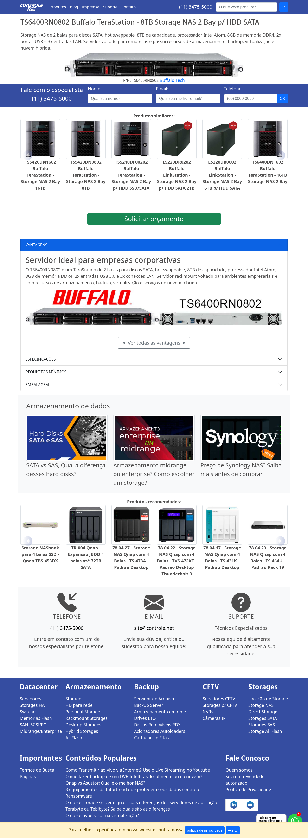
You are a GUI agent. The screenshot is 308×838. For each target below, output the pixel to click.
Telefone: (233, 88)
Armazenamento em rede (160, 712)
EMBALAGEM (37, 384)
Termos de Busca (37, 770)
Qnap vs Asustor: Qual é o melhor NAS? (105, 783)
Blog (74, 7)
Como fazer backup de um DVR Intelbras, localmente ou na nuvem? (133, 776)
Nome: (94, 88)
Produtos (58, 7)
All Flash (73, 738)
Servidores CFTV (219, 699)
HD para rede (79, 705)
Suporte (110, 7)
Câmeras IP (214, 718)
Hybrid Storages (81, 731)
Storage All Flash (265, 731)
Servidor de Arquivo (154, 699)
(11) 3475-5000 (195, 7)
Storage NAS (261, 705)
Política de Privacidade (248, 789)
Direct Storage (262, 712)
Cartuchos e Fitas (151, 738)
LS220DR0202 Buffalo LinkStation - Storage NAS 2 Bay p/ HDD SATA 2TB (177, 175)
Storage (73, 699)
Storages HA (32, 705)
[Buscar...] (246, 7)
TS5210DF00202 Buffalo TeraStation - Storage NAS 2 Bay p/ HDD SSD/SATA (131, 175)
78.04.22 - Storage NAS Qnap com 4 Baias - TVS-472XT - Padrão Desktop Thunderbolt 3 (177, 561)
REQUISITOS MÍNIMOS (46, 371)
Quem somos (239, 770)
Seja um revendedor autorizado (245, 780)
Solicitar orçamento (154, 218)
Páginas (28, 776)
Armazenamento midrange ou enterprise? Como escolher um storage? (153, 473)
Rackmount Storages (86, 718)
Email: (162, 88)
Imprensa (90, 7)
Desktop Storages (83, 725)
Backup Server (148, 705)
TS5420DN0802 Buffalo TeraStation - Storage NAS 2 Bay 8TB (86, 175)
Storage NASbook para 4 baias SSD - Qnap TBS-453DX (40, 554)
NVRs (208, 712)
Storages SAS (261, 725)
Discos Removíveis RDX (157, 725)
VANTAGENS (36, 244)
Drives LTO (145, 718)
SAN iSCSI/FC (33, 725)
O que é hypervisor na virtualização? (102, 815)
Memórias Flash (36, 718)
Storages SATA (262, 718)
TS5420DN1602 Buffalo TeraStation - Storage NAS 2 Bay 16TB (40, 175)
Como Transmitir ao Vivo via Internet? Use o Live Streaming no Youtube (137, 770)
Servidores (30, 699)
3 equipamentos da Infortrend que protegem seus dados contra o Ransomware (132, 792)
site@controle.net (154, 628)
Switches (29, 712)
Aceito (233, 830)
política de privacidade (205, 830)
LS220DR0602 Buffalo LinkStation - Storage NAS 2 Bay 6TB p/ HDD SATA (222, 175)
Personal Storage (82, 712)
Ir (283, 7)
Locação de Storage (268, 699)
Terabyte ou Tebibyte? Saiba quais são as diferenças (117, 809)
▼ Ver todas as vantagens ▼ (154, 343)
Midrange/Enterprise (40, 731)
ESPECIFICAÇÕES (41, 359)
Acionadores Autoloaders (159, 731)
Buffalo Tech (172, 80)
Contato (128, 7)
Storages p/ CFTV (220, 705)
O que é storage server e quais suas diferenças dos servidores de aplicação (141, 802)
